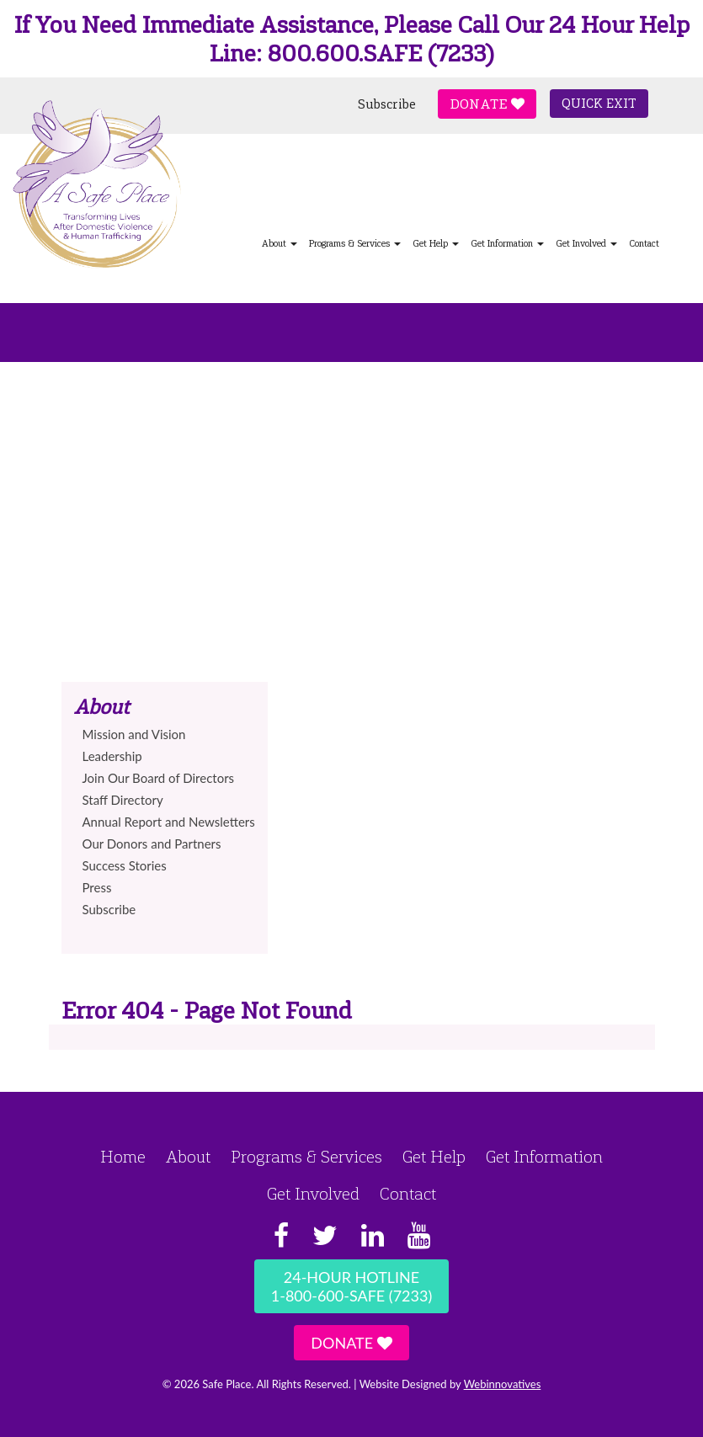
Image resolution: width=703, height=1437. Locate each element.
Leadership (112, 756)
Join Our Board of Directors (159, 777)
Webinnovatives (502, 1384)
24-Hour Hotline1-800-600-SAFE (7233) (351, 1286)
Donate (487, 104)
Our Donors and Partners (152, 843)
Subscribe (387, 104)
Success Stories (125, 865)
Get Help (436, 243)
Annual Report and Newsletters (169, 821)
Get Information (507, 243)
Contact (644, 243)
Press (97, 887)
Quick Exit (599, 103)
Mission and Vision (134, 734)
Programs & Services (355, 243)
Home (123, 1157)
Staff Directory (123, 799)
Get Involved (586, 243)
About (188, 1157)
